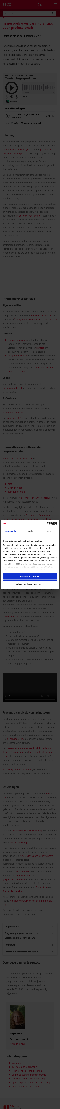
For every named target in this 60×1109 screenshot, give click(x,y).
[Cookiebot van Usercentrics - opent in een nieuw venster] (45, 523)
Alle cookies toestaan (30, 576)
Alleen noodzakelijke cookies (30, 584)
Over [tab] (49, 531)
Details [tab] (30, 531)
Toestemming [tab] (10, 531)
